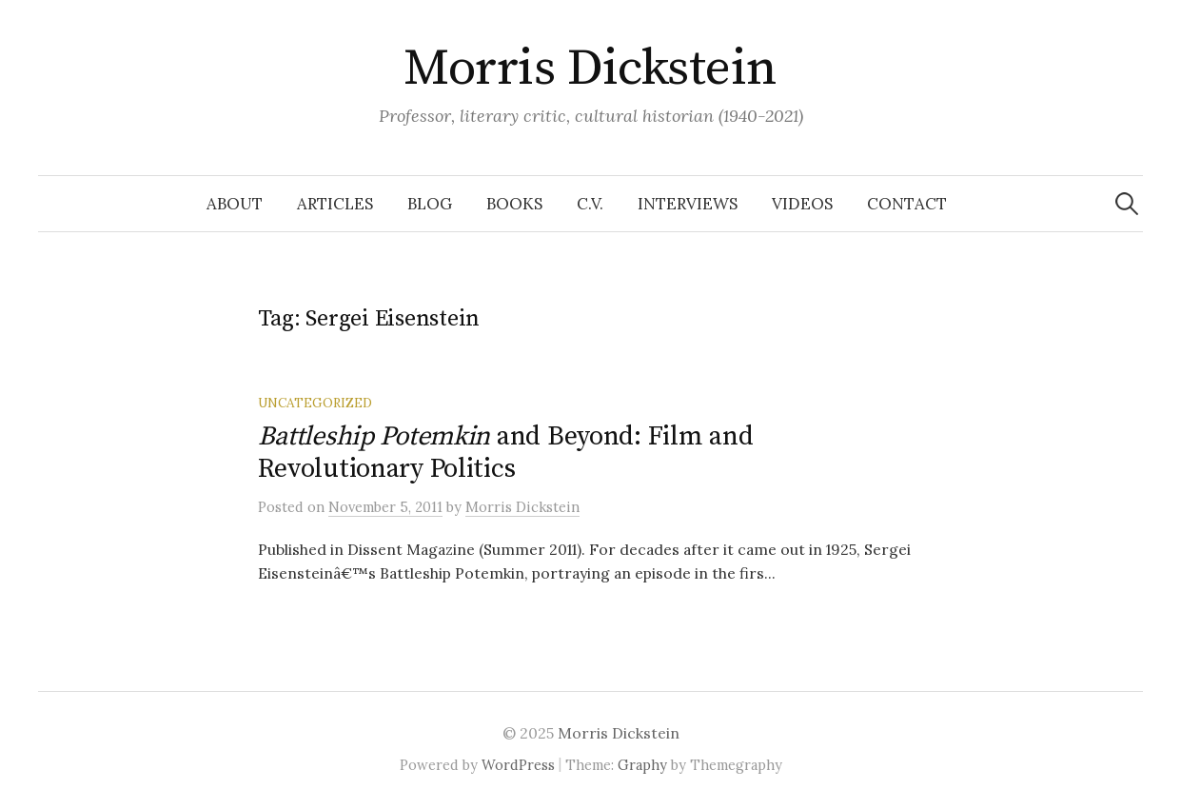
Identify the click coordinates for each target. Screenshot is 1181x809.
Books (514, 203)
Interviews (688, 203)
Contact (907, 203)
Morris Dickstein (590, 68)
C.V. (590, 203)
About (235, 203)
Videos (802, 203)
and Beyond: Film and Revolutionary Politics (506, 452)
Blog (429, 203)
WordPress (518, 765)
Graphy (642, 765)
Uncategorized (315, 402)
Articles (335, 203)
